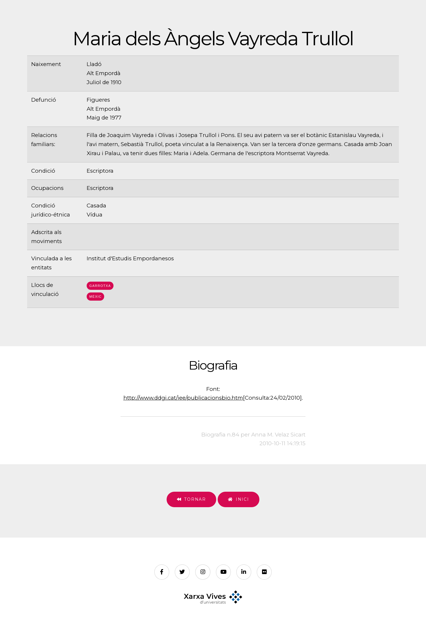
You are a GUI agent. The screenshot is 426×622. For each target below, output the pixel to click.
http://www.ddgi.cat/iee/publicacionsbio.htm (183, 397)
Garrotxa (100, 285)
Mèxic (95, 296)
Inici (242, 499)
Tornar (195, 499)
